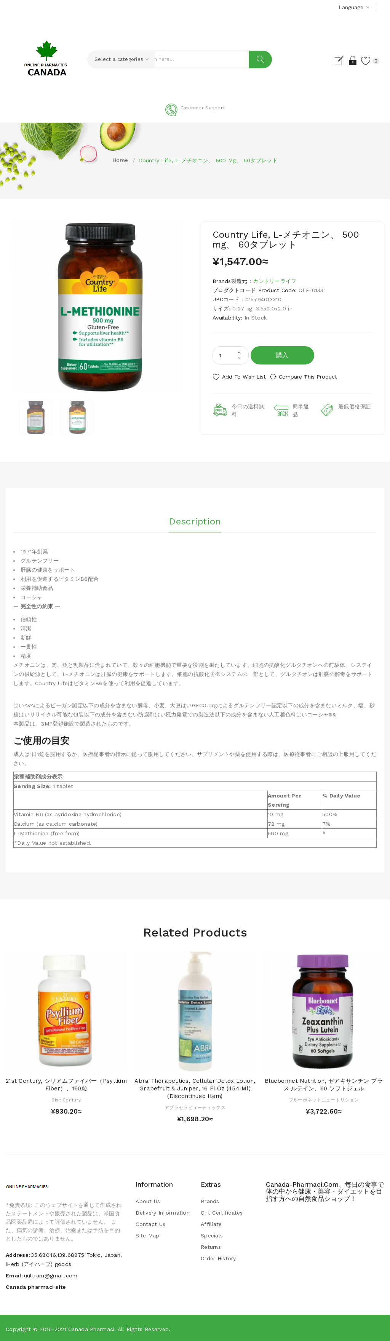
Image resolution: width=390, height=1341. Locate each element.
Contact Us (150, 1223)
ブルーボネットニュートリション (324, 1098)
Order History (218, 1257)
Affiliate (211, 1223)
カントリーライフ (274, 281)
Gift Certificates (222, 1211)
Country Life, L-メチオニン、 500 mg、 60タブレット (208, 160)
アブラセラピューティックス (195, 1106)
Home (120, 160)
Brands (210, 1200)
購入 (282, 355)
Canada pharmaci (91, 1328)
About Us (148, 1200)
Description (195, 518)
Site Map (147, 1234)
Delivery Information (163, 1211)
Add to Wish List (244, 377)
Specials (212, 1234)
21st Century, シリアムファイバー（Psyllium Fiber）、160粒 (66, 1083)
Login (346, 60)
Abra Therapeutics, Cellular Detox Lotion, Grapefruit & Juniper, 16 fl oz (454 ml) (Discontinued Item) (194, 1087)
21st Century (66, 1098)
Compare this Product (315, 377)
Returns (211, 1246)
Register (332, 60)
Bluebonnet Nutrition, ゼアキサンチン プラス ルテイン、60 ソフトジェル (324, 1083)
